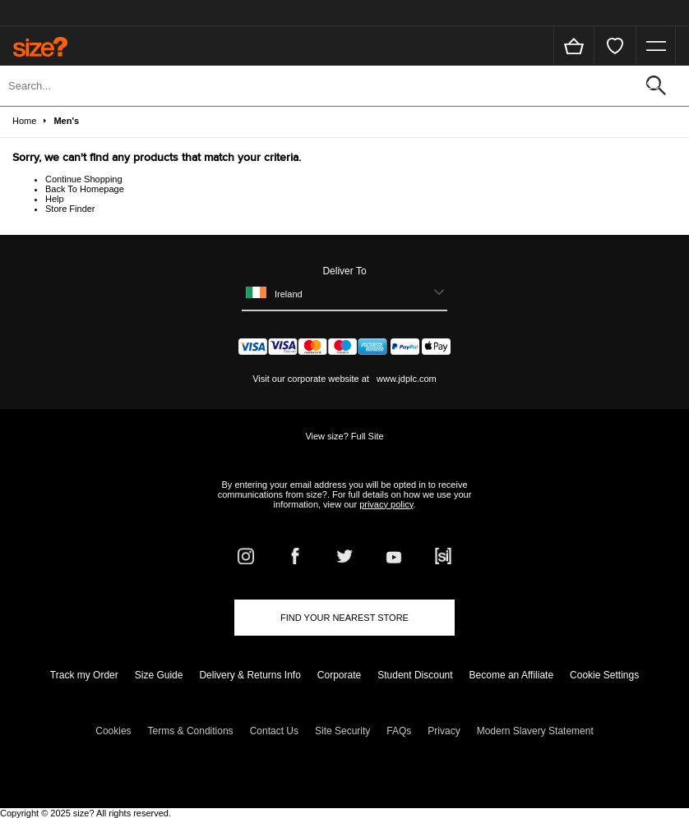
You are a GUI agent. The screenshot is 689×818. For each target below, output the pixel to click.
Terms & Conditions (191, 731)
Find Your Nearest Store (344, 618)
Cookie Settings (604, 675)
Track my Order (84, 675)
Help (54, 199)
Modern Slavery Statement (535, 731)
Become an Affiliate (511, 675)
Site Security (342, 731)
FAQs (398, 731)
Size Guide (159, 675)
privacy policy (386, 504)
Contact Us (274, 731)
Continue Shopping (84, 179)
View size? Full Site (344, 436)
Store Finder (70, 209)
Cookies (113, 731)
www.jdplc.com (405, 379)
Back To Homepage (84, 189)
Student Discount (414, 675)
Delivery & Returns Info (249, 675)
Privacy (444, 731)
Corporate (339, 675)
